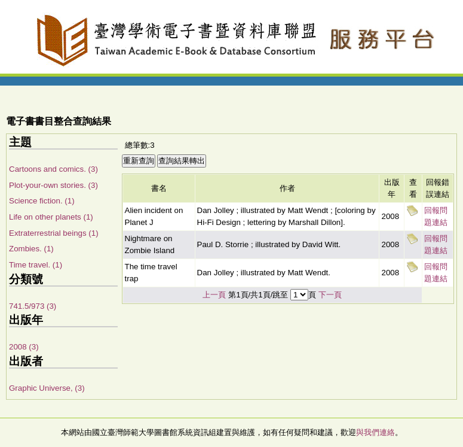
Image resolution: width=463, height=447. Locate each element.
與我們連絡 (375, 432)
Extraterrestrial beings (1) (54, 233)
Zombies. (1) (31, 248)
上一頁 (214, 294)
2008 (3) (24, 346)
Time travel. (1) (35, 264)
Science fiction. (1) (42, 200)
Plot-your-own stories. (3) (53, 185)
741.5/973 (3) (32, 306)
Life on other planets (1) (51, 216)
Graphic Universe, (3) (47, 388)
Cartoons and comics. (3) (53, 169)
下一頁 (330, 294)
